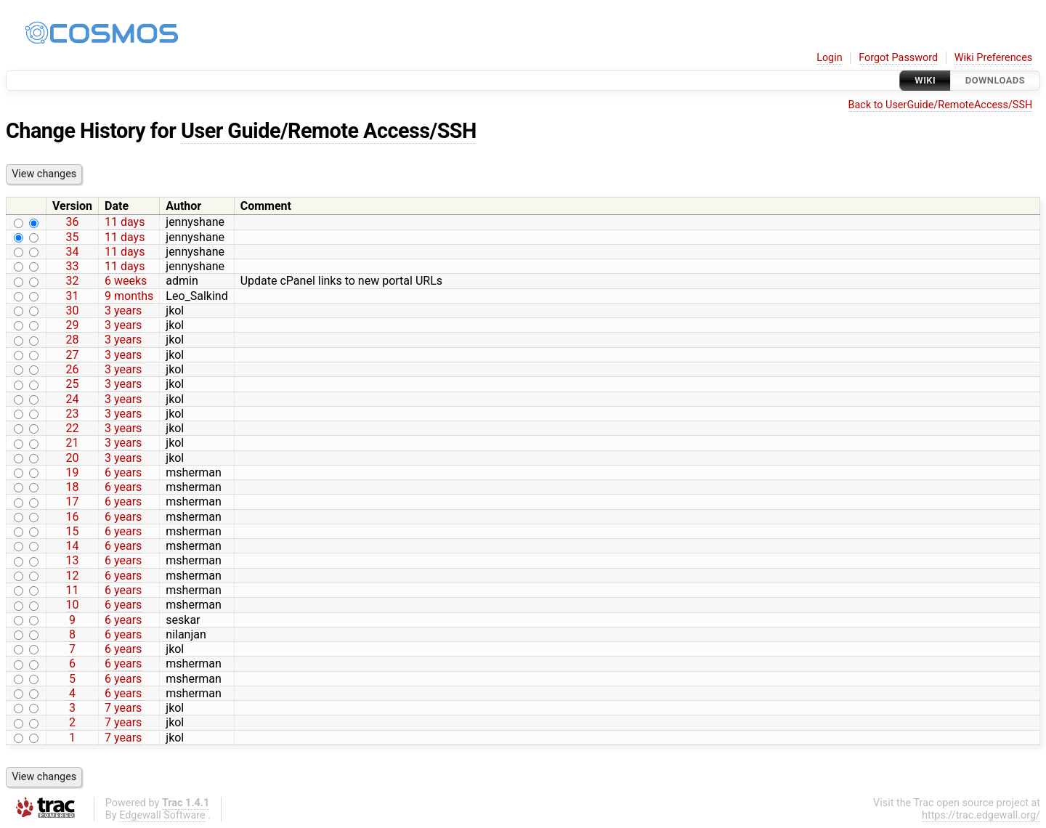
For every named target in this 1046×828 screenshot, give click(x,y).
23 (72, 414)
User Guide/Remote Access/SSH (329, 130)
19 (72, 472)
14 (72, 546)
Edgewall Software (162, 815)
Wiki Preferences (993, 58)
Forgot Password (898, 58)
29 (72, 325)
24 (72, 399)
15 (72, 531)
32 (72, 281)
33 (72, 266)
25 (72, 384)
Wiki (925, 80)
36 (72, 222)
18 (72, 487)
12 (72, 576)
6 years (123, 472)
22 (72, 428)
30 (72, 310)
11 (72, 590)
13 (72, 560)
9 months (129, 296)
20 (72, 458)
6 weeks (126, 281)
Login (829, 58)
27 (72, 355)
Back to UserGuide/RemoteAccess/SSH (940, 105)
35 (72, 237)
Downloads (995, 80)
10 (72, 605)
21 (72, 443)
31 (72, 296)
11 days (125, 222)
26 (72, 369)
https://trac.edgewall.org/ (981, 815)
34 (72, 252)
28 (72, 339)
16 (72, 517)
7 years (123, 708)
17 (72, 501)
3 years (123, 310)
